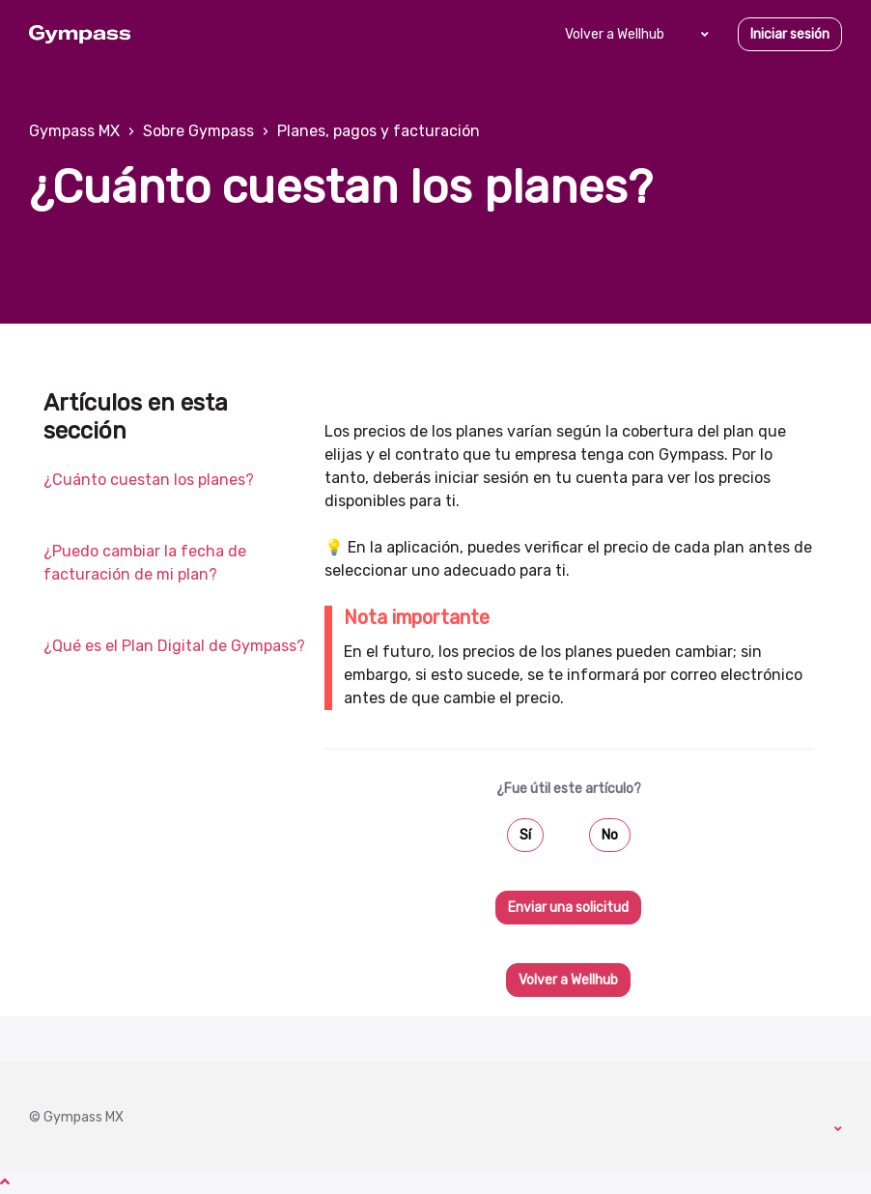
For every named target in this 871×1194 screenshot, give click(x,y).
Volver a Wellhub (614, 34)
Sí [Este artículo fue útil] (525, 835)
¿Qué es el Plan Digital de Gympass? (174, 646)
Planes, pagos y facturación (378, 131)
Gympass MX (74, 131)
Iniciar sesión (789, 34)
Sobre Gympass (198, 131)
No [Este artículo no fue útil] (610, 835)
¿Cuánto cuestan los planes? (148, 479)
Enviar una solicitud (568, 907)
